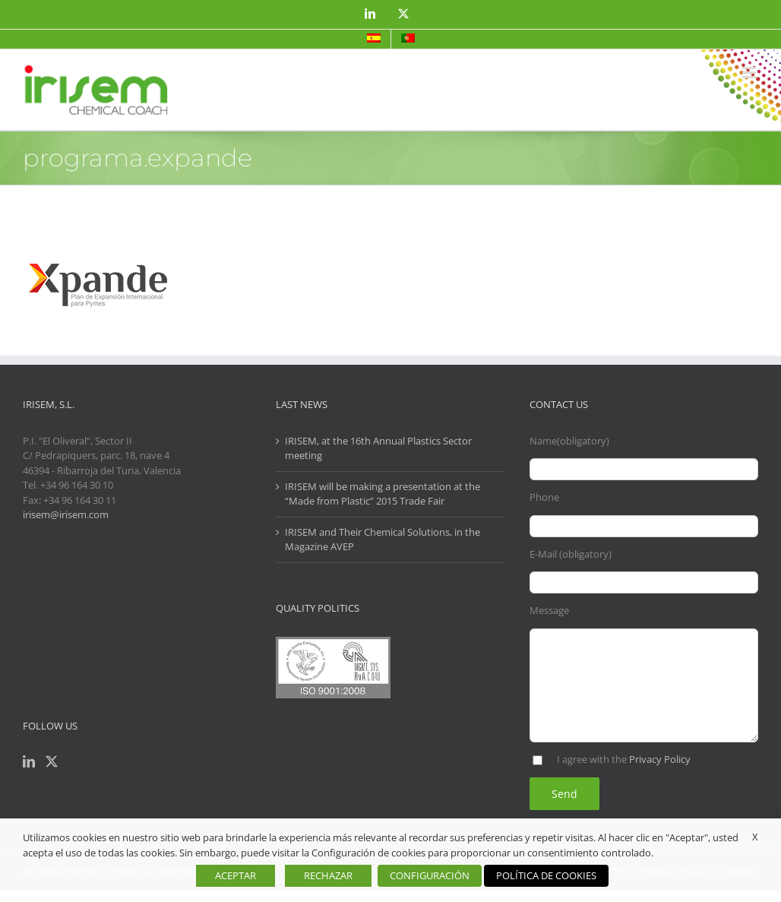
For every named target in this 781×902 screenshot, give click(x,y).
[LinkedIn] (29, 761)
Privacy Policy (660, 759)
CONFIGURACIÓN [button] (430, 875)
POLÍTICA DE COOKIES (546, 875)
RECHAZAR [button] (328, 875)
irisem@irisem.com (66, 514)
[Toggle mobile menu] (750, 73)
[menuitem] (373, 39)
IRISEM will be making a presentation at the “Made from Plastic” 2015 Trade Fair (382, 493)
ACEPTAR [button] (235, 875)
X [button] (755, 836)
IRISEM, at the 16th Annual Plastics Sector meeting (378, 448)
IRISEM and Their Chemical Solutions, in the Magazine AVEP (382, 539)
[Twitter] (52, 761)
